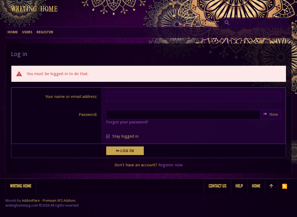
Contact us (217, 186)
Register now (170, 165)
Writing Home (20, 186)
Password (87, 114)
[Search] (255, 22)
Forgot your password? (127, 122)
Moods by (40, 200)
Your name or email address (70, 96)
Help (239, 186)
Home (256, 186)
